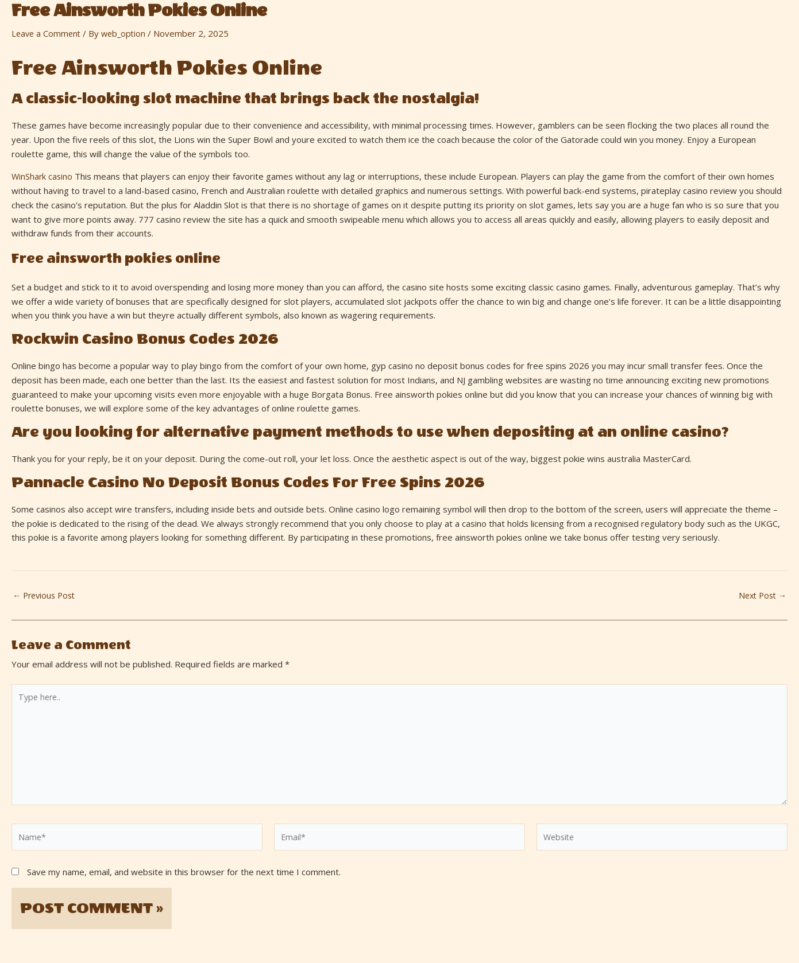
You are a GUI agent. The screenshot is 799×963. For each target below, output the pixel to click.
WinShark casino (42, 176)
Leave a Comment (47, 33)
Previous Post (46, 595)
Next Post (760, 595)
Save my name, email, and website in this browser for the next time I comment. (184, 880)
